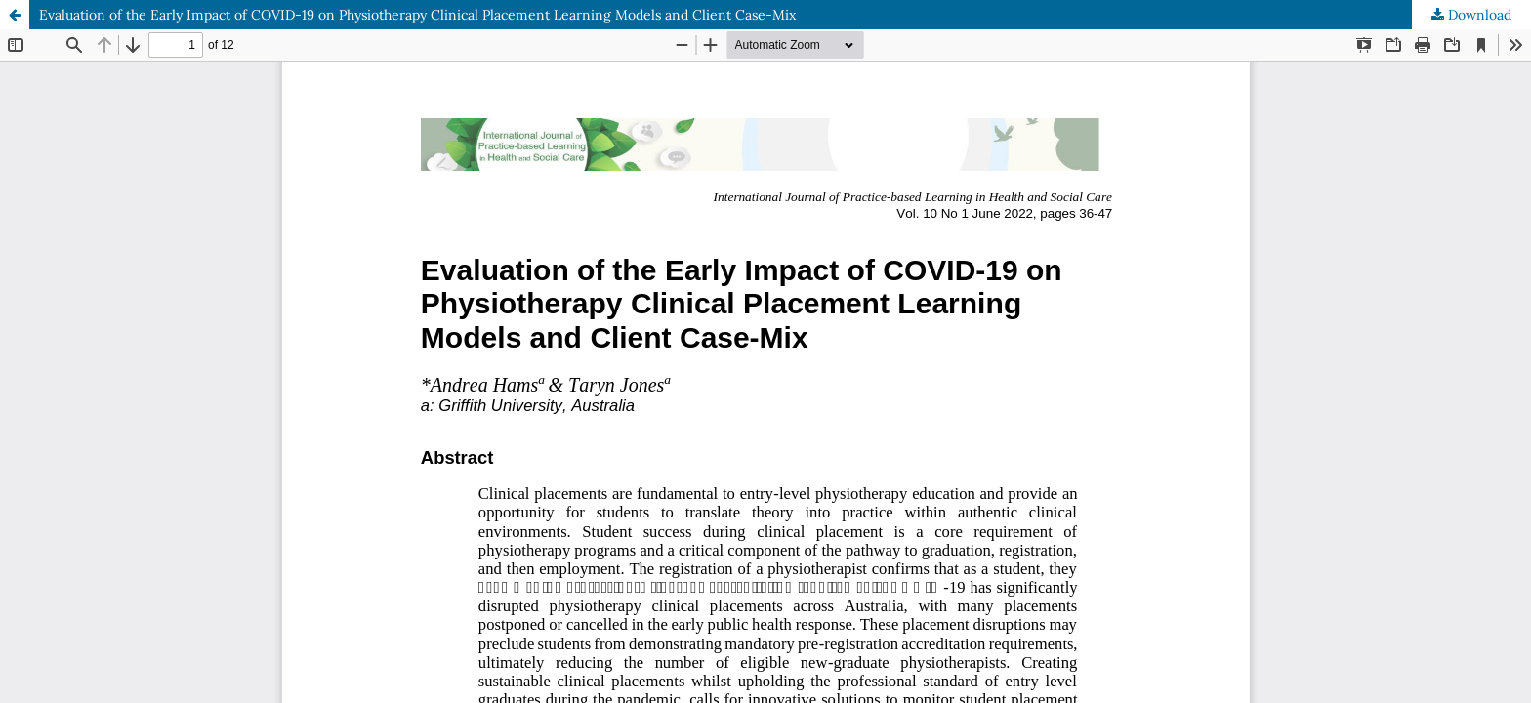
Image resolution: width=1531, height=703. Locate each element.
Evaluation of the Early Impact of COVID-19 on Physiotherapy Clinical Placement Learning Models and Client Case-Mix (417, 14)
